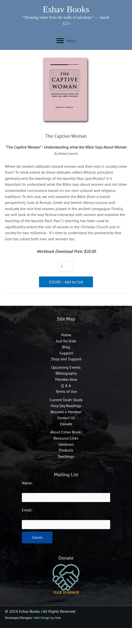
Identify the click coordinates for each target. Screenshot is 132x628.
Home (66, 334)
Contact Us (66, 417)
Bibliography (66, 373)
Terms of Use (66, 391)
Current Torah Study (66, 399)
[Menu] (66, 41)
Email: (27, 510)
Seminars (66, 444)
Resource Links (66, 438)
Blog (66, 347)
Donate (66, 424)
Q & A (66, 385)
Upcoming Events (66, 367)
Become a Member (66, 411)
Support (66, 353)
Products (66, 450)
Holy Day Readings (66, 405)
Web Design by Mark (47, 618)
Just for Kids (66, 341)
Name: (27, 483)
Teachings (66, 456)
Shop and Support (66, 359)
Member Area (66, 379)
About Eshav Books (66, 432)
